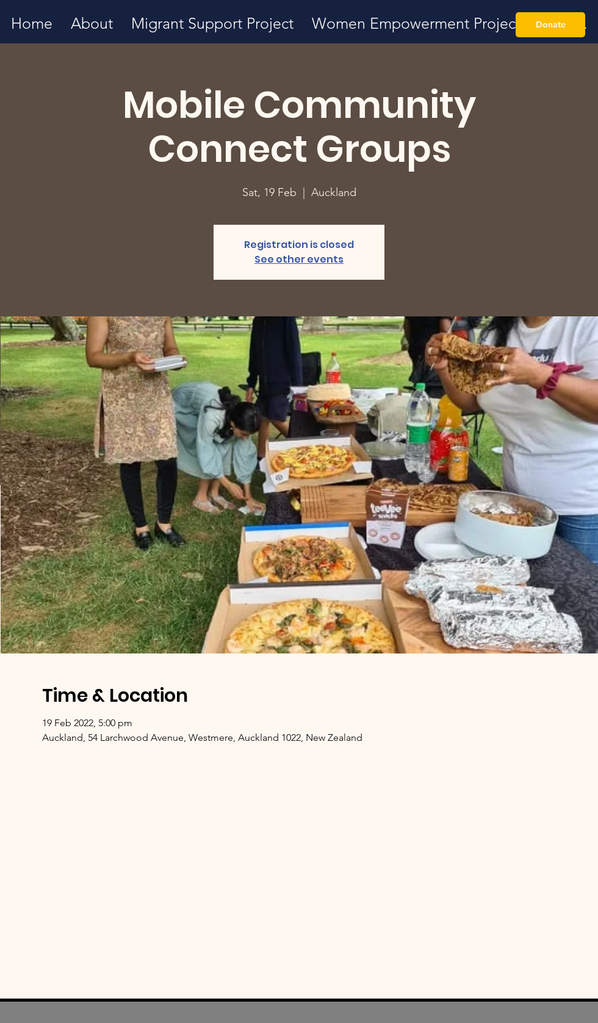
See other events (299, 259)
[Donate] (550, 24)
